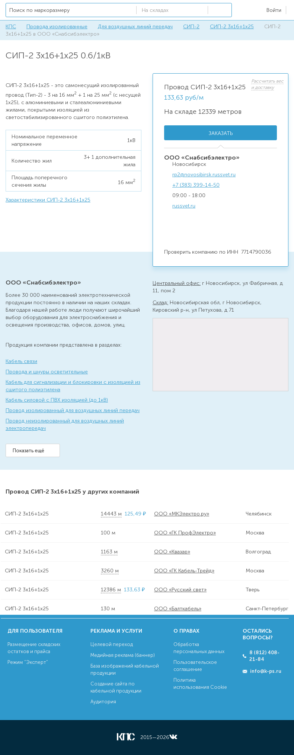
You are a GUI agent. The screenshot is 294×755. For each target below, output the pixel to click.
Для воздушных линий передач (135, 26)
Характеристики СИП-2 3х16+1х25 (48, 200)
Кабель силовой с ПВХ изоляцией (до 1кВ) (57, 400)
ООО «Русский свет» (180, 590)
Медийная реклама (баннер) (122, 655)
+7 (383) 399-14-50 (196, 185)
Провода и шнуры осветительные (47, 372)
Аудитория (103, 701)
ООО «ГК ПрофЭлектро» (185, 533)
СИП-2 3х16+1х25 (232, 26)
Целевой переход (111, 644)
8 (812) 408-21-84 (264, 656)
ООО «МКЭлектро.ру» (181, 514)
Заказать (221, 133)
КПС (11, 26)
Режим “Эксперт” (27, 662)
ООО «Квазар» (172, 552)
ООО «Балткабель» (177, 608)
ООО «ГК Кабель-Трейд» (184, 571)
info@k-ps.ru (265, 671)
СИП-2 (191, 26)
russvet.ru (183, 206)
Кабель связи (21, 361)
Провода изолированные (56, 26)
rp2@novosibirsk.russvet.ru (204, 174)
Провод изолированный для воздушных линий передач (73, 410)
